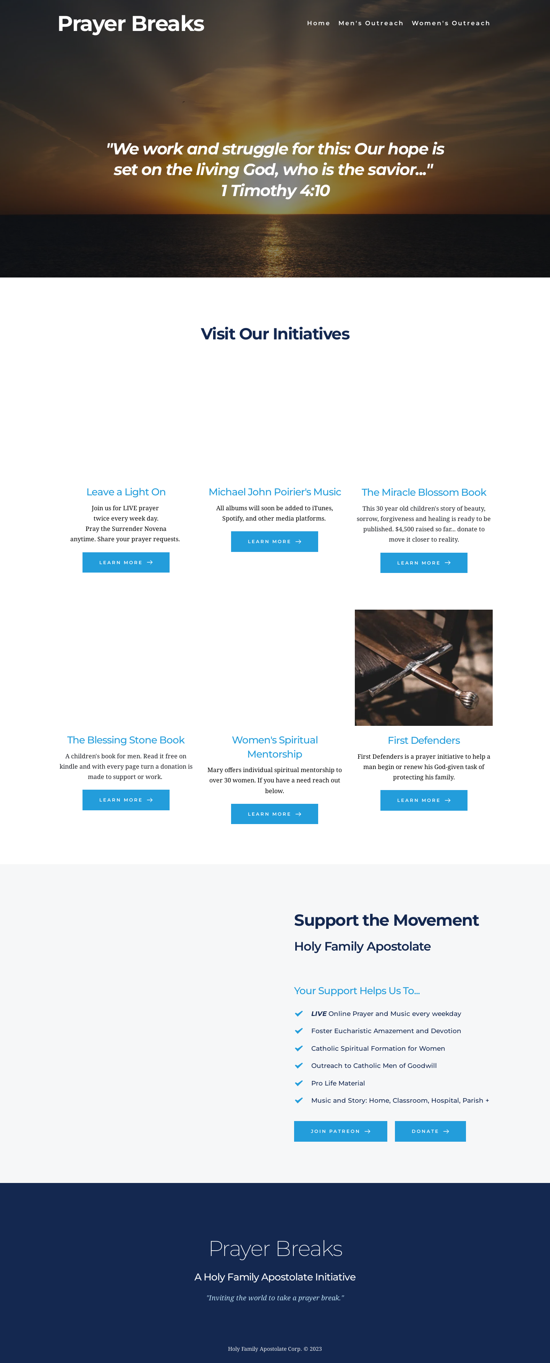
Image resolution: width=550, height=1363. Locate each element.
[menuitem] (319, 23)
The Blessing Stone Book (125, 740)
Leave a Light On (126, 492)
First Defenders (424, 740)
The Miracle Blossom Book (424, 492)
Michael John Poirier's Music (275, 492)
